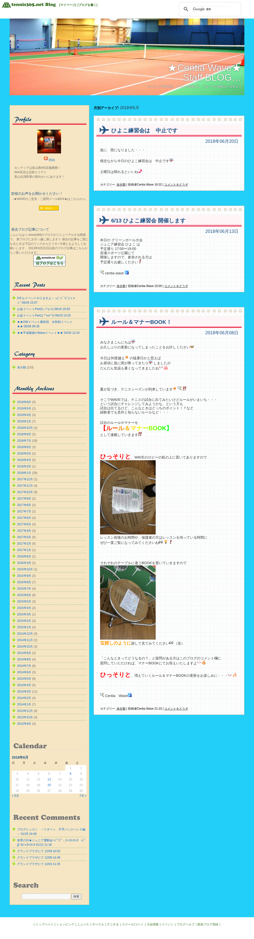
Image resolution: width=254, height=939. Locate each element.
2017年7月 (24, 511)
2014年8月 (24, 659)
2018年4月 (24, 460)
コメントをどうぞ (176, 184)
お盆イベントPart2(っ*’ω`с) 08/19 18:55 (43, 309)
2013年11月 (25, 711)
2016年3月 (24, 563)
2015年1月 (24, 627)
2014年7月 (24, 666)
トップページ (44, 924)
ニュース (83, 924)
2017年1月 (24, 550)
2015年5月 (24, 601)
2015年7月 (24, 588)
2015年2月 (24, 621)
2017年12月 (25, 479)
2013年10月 (25, 717)
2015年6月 (24, 595)
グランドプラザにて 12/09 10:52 (38, 851)
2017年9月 (24, 498)
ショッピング (65, 924)
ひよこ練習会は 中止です (144, 130)
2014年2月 (24, 698)
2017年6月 (24, 518)
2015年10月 (25, 569)
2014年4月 (24, 685)
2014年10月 (25, 646)
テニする (113, 924)
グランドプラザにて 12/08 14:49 (38, 857)
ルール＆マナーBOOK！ (141, 322)
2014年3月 (24, 691)
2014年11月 (25, 640)
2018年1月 (24, 473)
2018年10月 (25, 428)
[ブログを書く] (87, 5)
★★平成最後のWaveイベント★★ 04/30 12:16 (48, 333)
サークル (98, 924)
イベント (167, 924)
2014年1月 (24, 704)
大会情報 (153, 924)
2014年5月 (24, 678)
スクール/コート (133, 924)
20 (49, 785)
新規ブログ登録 (207, 924)
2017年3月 (24, 537)
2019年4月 (24, 415)
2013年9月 (24, 723)
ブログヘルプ (185, 924)
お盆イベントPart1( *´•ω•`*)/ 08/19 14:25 (44, 315)
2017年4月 (24, 530)
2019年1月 (24, 421)
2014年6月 (24, 672)
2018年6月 (24, 447)
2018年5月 (24, 453)
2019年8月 (24, 402)
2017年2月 (24, 543)
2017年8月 (24, 505)
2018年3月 (24, 466)
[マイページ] (67, 5)
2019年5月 (24, 408)
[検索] (209, 9)
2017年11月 (25, 485)
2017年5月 (24, 524)
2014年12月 (25, 633)
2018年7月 (24, 440)
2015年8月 (24, 582)
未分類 (121, 184)
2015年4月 (24, 608)
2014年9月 (24, 653)
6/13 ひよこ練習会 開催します (148, 220)
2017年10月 (25, 492)
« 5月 (15, 795)
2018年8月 (24, 434)
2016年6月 (24, 556)
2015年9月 (24, 576)
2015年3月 (24, 614)
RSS (52, 160)
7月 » (82, 795)
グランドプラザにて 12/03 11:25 (38, 864)
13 (49, 779)
